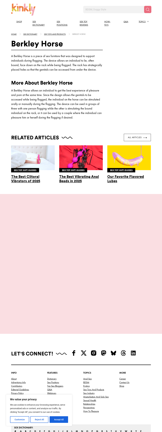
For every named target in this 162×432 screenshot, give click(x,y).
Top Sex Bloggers (55, 360)
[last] (10, 254)
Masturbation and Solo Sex (96, 370)
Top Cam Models (55, 370)
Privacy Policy (17, 367)
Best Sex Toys (53, 385)
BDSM (86, 356)
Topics (142, 21)
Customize (20, 419)
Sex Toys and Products (93, 363)
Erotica (86, 360)
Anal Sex (87, 352)
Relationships (89, 378)
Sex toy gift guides (25, 170)
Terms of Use (17, 370)
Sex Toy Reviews (84, 23)
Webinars (51, 367)
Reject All (39, 419)
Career (122, 352)
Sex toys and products (55, 34)
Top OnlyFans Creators (58, 378)
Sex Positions (62, 23)
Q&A (126, 21)
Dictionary (52, 352)
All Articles (137, 137)
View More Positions (81, 294)
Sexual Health (89, 374)
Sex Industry (89, 367)
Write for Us (17, 374)
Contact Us (124, 356)
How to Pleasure (91, 385)
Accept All (59, 419)
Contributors (16, 360)
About (14, 352)
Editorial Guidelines (20, 363)
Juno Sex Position (28, 265)
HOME (14, 34)
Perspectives (89, 381)
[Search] (147, 9)
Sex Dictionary (38, 23)
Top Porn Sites (53, 381)
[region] (39, 410)
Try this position (28, 280)
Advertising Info (18, 356)
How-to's (107, 23)
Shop (19, 21)
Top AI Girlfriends (55, 374)
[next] (151, 254)
